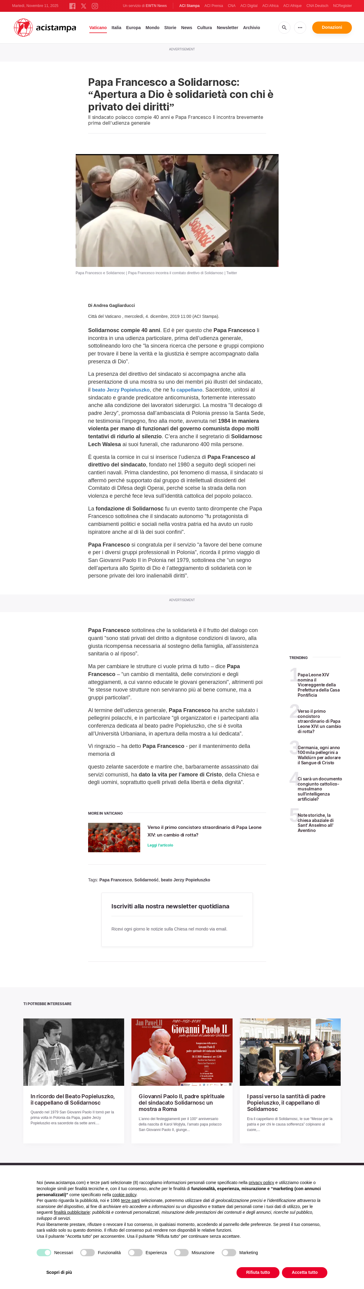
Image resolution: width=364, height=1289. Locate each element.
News (186, 27)
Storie (170, 27)
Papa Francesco (115, 880)
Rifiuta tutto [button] (258, 1272)
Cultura (204, 27)
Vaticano (98, 27)
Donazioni (332, 27)
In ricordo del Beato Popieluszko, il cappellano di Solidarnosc (70, 1100)
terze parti (130, 1200)
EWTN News (156, 6)
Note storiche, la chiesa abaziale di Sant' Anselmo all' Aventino (315, 823)
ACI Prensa (213, 6)
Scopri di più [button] (59, 1272)
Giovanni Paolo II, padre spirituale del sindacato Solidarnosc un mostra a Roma (181, 1102)
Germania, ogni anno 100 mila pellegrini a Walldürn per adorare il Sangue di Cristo (319, 755)
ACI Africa (270, 6)
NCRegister (342, 6)
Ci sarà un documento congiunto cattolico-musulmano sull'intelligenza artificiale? (320, 789)
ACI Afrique (292, 6)
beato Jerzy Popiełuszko (185, 880)
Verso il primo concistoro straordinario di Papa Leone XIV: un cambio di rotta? (206, 830)
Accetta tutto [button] (305, 1272)
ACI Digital (249, 6)
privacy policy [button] (261, 1182)
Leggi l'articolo (161, 845)
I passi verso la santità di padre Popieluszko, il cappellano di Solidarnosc (282, 1102)
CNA (231, 6)
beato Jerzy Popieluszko (123, 390)
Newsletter (227, 27)
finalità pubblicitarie (72, 1212)
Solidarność (146, 880)
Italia (116, 27)
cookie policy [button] (124, 1194)
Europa (133, 27)
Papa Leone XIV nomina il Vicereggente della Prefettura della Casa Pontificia (319, 685)
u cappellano (194, 390)
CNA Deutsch (317, 6)
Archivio (251, 27)
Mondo (153, 27)
